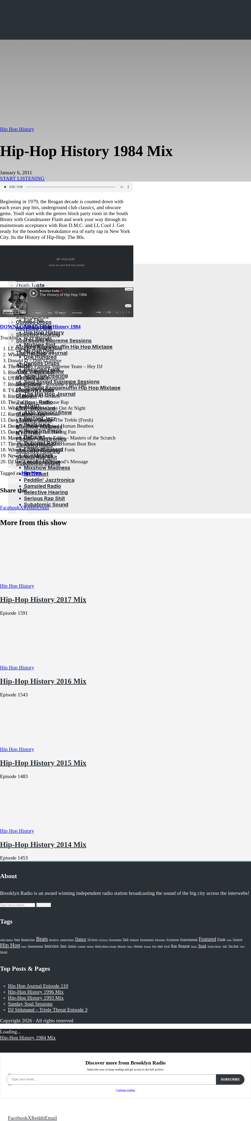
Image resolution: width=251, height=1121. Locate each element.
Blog (13, 469)
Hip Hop (31, 473)
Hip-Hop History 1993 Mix (36, 998)
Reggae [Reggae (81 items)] (184, 946)
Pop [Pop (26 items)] (154, 946)
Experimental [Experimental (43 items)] (189, 939)
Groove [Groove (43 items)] (237, 939)
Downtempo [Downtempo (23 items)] (115, 939)
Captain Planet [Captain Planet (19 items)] (67, 939)
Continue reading (125, 1090)
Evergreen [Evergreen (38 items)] (172, 939)
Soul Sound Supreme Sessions (54, 340)
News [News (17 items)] (129, 946)
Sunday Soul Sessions (30, 1004)
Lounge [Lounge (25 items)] (82, 946)
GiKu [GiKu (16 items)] (229, 940)
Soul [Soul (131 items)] (202, 945)
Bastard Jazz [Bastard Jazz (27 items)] (28, 939)
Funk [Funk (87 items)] (221, 939)
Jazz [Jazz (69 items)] (63, 946)
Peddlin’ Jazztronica (49, 480)
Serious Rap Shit (44, 498)
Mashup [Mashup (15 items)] (90, 946)
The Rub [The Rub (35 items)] (233, 946)
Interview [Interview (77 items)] (51, 946)
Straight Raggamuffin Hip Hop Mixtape (64, 347)
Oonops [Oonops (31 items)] (138, 946)
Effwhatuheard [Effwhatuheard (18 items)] (147, 940)
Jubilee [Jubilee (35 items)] (72, 946)
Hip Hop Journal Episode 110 (38, 986)
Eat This (34, 320)
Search (43, 905)
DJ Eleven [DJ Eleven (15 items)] (103, 940)
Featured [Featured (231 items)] (207, 939)
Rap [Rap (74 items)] (174, 946)
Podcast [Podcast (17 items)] (147, 946)
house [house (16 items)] (24, 946)
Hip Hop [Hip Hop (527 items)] (10, 945)
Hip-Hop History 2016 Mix (43, 681)
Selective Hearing (46, 492)
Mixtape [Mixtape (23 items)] (121, 946)
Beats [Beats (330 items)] (42, 939)
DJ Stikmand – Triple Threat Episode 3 (48, 1010)
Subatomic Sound (46, 504)
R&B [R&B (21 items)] (160, 946)
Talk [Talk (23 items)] (224, 946)
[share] (9, 1085)
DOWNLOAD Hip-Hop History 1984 (40, 326)
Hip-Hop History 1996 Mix (36, 992)
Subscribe (230, 1079)
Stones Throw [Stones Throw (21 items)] (214, 946)
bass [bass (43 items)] (17, 939)
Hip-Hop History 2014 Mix (43, 844)
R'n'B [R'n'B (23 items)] (167, 946)
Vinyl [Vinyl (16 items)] (242, 946)
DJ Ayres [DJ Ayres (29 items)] (93, 939)
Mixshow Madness (47, 467)
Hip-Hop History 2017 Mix (43, 599)
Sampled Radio (42, 486)
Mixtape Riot (39, 345)
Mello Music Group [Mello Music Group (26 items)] (105, 946)
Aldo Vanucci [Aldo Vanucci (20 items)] (6, 939)
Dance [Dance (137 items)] (80, 939)
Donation (22, 481)
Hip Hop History (44, 332)
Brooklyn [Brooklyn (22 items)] (54, 939)
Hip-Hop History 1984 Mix (28, 1038)
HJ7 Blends (38, 338)
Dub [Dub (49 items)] (126, 939)
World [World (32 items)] (3, 952)
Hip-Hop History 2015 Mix (43, 763)
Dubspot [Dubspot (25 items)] (134, 939)
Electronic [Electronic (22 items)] (160, 939)
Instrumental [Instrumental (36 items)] (35, 946)
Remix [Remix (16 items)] (194, 946)
